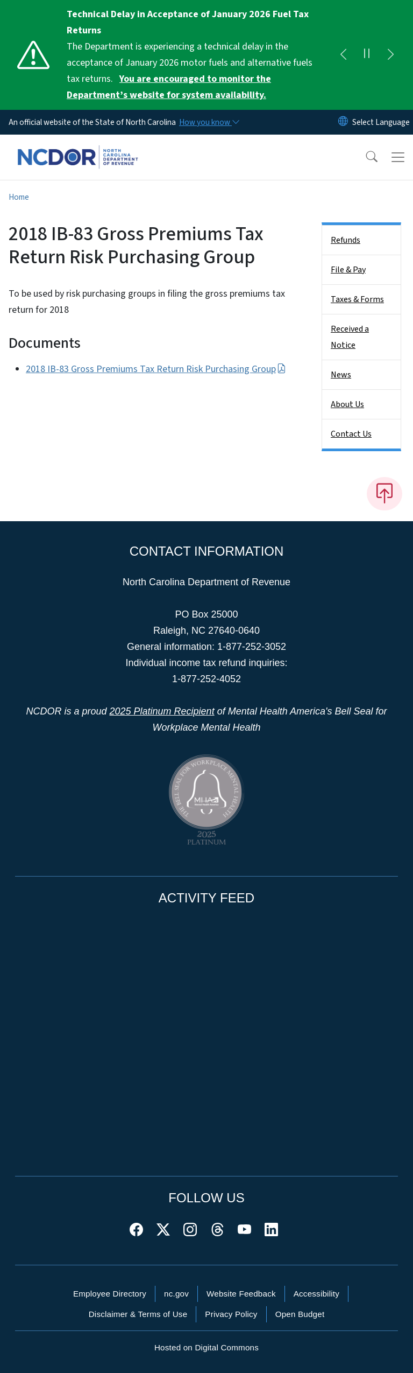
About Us (347, 404)
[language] (381, 122)
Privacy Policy (231, 1314)
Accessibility (316, 1293)
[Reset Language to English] (343, 122)
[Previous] (343, 55)
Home (19, 197)
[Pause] (367, 55)
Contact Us (351, 434)
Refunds (345, 240)
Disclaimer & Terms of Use (138, 1314)
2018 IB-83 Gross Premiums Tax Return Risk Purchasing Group (156, 369)
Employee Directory (109, 1293)
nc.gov (176, 1293)
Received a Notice (350, 337)
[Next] (390, 55)
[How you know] (208, 122)
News (341, 375)
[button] (365, 157)
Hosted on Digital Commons (206, 1347)
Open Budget (300, 1314)
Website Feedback (241, 1293)
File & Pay (348, 270)
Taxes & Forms (357, 299)
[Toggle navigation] (398, 157)
